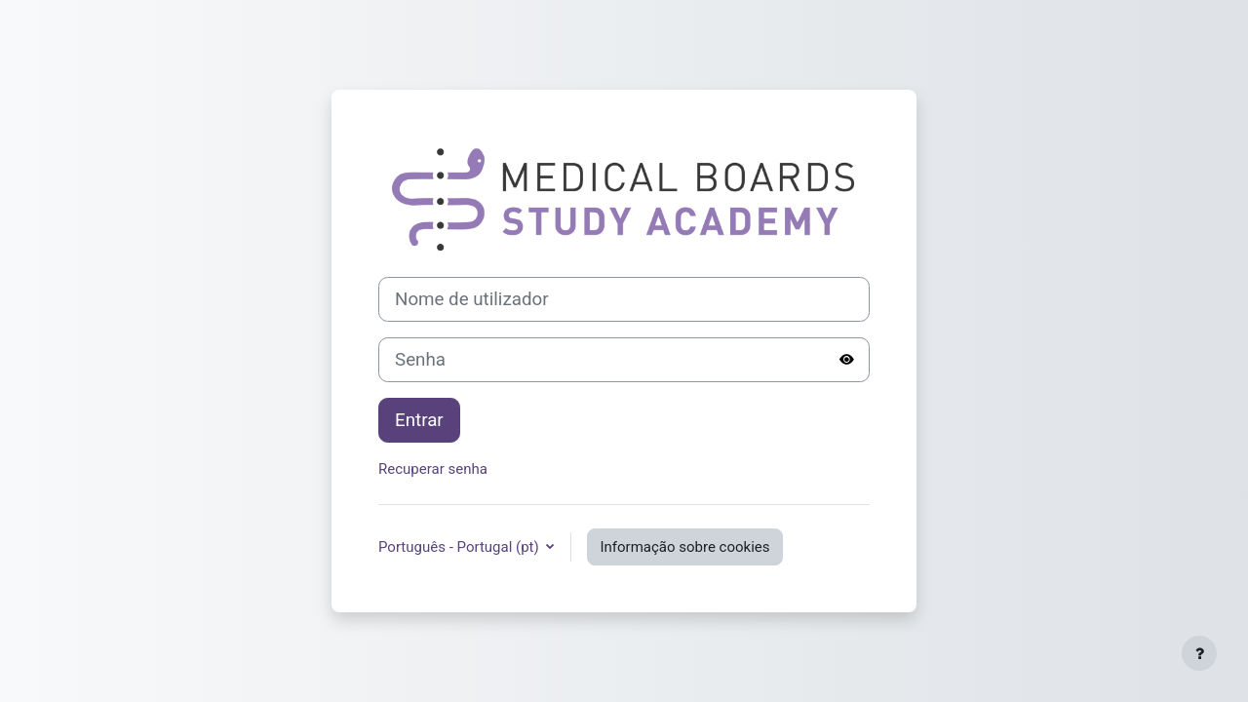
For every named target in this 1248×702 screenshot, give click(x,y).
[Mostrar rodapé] (1199, 653)
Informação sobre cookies (684, 547)
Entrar (419, 420)
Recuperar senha (433, 469)
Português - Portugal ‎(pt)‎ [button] (460, 547)
